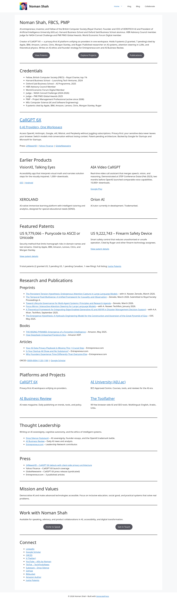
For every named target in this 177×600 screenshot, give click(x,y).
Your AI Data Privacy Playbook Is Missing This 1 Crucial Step (55, 348)
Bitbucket (30, 574)
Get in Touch (124, 526)
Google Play (96, 189)
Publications (136, 55)
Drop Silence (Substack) (37, 438)
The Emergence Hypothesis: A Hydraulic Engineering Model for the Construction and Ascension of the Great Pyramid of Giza (86, 315)
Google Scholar (58, 360)
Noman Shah (39, 6)
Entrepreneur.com (35, 444)
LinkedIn (30, 549)
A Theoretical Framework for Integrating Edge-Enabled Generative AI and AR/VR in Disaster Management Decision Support (86, 309)
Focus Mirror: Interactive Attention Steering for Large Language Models (61, 306)
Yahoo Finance (46, 145)
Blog (138, 6)
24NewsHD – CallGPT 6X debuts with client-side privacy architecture (59, 465)
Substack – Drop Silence (37, 567)
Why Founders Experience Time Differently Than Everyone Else (56, 354)
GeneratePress (102, 596)
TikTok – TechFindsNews (37, 564)
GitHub (29, 570)
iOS (21, 182)
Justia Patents (114, 266)
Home (119, 6)
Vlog (129, 6)
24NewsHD (31, 145)
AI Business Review (35, 398)
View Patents (41, 55)
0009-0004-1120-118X (37, 360)
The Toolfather (103, 398)
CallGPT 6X (30, 120)
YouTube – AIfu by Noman (38, 561)
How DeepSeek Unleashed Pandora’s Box (46, 334)
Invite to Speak (53, 526)
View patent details (29, 256)
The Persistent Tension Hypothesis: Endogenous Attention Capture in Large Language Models (72, 293)
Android (29, 182)
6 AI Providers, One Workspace (41, 127)
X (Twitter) (31, 558)
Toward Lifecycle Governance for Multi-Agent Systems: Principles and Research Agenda (68, 303)
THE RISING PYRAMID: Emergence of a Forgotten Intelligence (56, 331)
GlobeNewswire (63, 145)
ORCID (29, 555)
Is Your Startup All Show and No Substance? (47, 351)
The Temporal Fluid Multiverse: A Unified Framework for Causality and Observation (66, 297)
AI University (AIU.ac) (108, 381)
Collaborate (150, 6)
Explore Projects (88, 55)
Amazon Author (33, 577)
